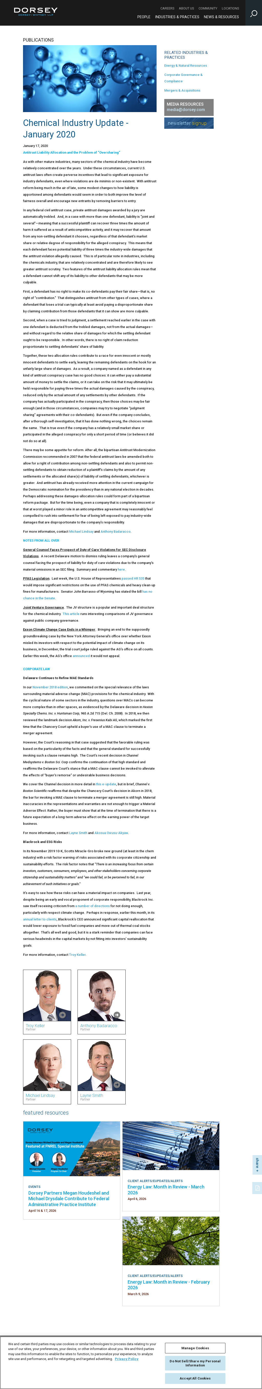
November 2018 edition (50, 687)
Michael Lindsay (81, 531)
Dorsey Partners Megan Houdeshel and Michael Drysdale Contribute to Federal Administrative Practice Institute (68, 1198)
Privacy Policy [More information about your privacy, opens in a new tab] (126, 1359)
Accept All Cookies (195, 1378)
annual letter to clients (40, 919)
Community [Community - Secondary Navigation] (208, 8)
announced (81, 656)
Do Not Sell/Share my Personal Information (195, 1363)
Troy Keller (77, 955)
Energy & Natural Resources (185, 65)
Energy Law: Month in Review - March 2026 (166, 1189)
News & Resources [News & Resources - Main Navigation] (221, 17)
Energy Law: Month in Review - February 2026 (169, 1284)
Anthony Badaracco (115, 531)
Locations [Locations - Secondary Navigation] (230, 8)
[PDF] (257, 1187)
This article (71, 614)
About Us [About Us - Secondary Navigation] (186, 8)
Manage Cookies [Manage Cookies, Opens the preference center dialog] (195, 1348)
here (121, 569)
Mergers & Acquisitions (182, 90)
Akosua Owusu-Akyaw (111, 833)
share (257, 1163)
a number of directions (92, 906)
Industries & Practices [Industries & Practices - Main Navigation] (177, 17)
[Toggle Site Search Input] (253, 13)
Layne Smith (78, 833)
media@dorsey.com (186, 109)
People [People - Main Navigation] (143, 17)
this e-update (106, 784)
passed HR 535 (133, 578)
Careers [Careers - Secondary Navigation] (167, 8)
